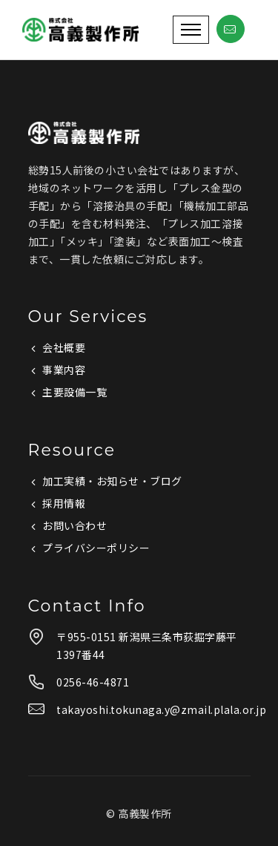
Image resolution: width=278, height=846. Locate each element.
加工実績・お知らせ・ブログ (112, 480)
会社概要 (63, 347)
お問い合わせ (74, 525)
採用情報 (63, 503)
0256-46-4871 (92, 682)
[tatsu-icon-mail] (230, 30)
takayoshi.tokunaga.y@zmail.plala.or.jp (161, 709)
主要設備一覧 (74, 391)
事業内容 (63, 369)
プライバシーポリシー (96, 547)
